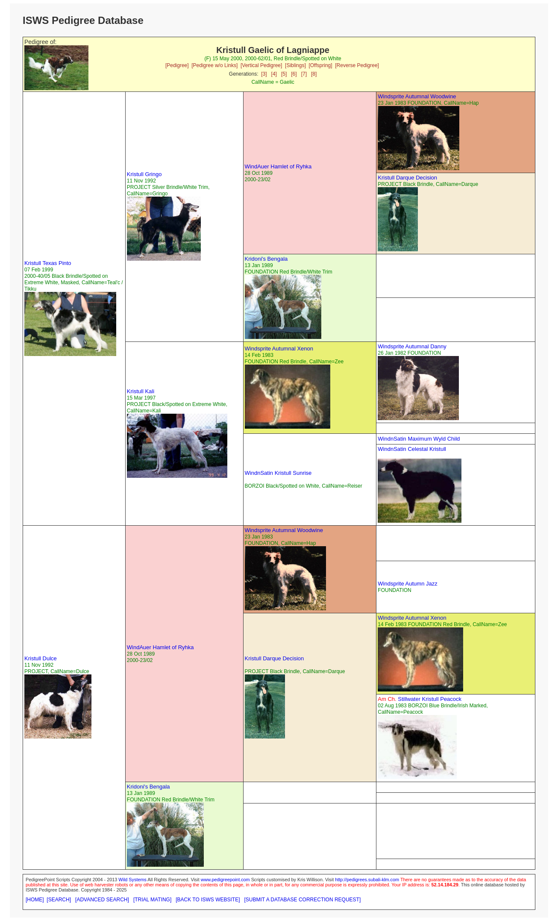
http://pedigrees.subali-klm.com (367, 879)
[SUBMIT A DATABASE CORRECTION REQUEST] (302, 900)
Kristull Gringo (144, 174)
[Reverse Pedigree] (357, 65)
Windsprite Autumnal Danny (412, 346)
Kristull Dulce (40, 658)
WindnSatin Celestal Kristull (412, 449)
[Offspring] (320, 65)
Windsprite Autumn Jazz (407, 583)
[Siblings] (295, 65)
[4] (274, 74)
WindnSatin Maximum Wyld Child (419, 438)
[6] (294, 74)
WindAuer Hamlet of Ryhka (278, 166)
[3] (264, 74)
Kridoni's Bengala (266, 259)
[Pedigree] (177, 65)
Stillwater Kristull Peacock (419, 699)
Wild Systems (132, 879)
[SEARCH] (59, 900)
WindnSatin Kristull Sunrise (278, 473)
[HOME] (35, 900)
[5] (284, 74)
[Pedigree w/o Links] (214, 65)
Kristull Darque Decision (407, 177)
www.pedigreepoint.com (225, 879)
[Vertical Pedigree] (261, 65)
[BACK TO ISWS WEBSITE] (208, 900)
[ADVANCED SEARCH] (102, 900)
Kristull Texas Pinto (47, 263)
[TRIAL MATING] (152, 900)
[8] (314, 74)
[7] (304, 74)
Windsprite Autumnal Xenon (279, 348)
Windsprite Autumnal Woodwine (417, 96)
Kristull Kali (140, 391)
